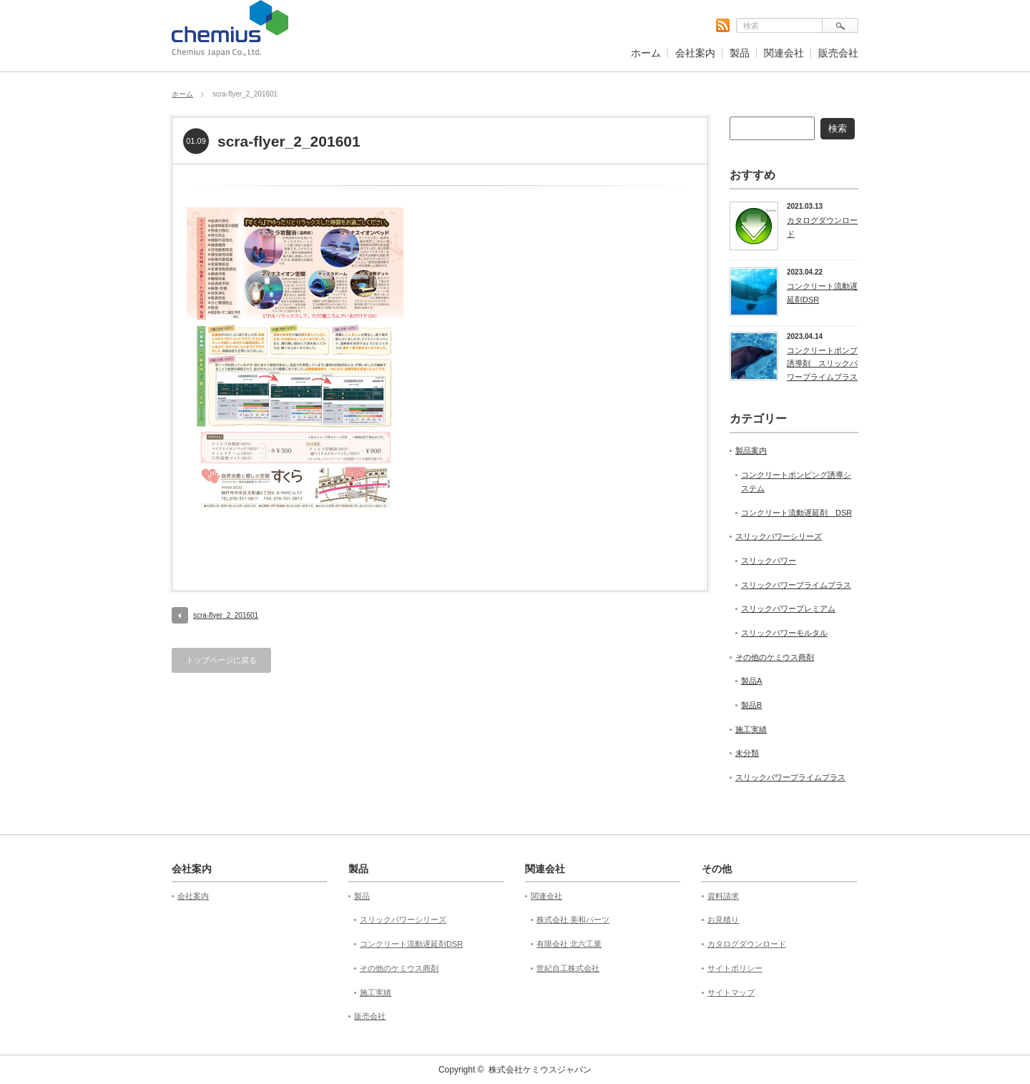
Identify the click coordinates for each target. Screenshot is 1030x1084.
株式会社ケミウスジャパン (540, 1070)
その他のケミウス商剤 (774, 657)
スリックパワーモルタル (784, 633)
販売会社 (838, 53)
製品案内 (751, 450)
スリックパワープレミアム (788, 608)
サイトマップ (731, 992)
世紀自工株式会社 (567, 968)
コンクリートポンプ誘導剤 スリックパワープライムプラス (822, 363)
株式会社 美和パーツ (572, 919)
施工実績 (751, 729)
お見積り (723, 919)
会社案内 (695, 53)
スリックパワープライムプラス (796, 585)
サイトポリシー (734, 968)
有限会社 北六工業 (569, 944)
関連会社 (784, 53)
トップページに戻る (221, 660)
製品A (751, 680)
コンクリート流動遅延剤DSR (822, 293)
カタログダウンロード (822, 227)
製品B (751, 705)
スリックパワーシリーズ (778, 536)
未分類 (747, 753)
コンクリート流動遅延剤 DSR (796, 512)
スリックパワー (768, 560)
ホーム (646, 53)
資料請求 (723, 896)
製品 (740, 53)
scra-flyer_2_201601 (225, 615)
